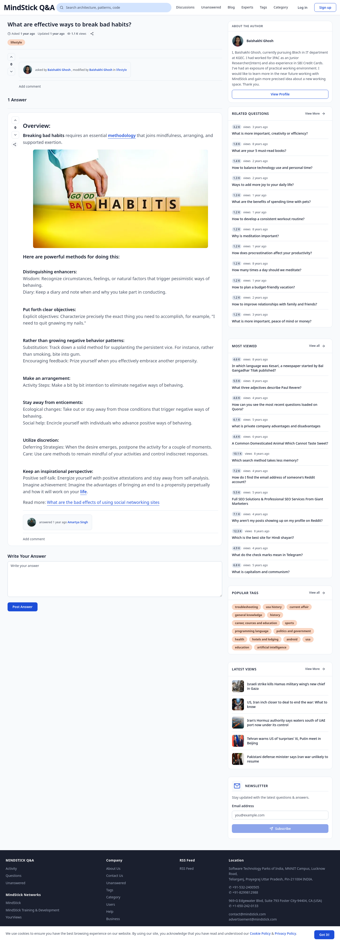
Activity (11, 868)
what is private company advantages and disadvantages (276, 426)
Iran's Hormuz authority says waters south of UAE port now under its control (286, 722)
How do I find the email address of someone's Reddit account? (273, 479)
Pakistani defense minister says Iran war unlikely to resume (287, 758)
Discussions (185, 7)
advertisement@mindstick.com (253, 919)
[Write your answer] (115, 579)
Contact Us (114, 875)
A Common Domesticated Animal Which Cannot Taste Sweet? (280, 443)
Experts (247, 7)
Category (281, 7)
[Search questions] (113, 7)
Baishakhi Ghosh (59, 70)
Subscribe (280, 828)
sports (289, 623)
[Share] (92, 34)
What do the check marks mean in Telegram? (267, 555)
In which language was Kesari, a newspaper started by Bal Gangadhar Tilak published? (277, 368)
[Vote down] (11, 71)
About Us (113, 868)
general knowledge (248, 615)
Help (110, 911)
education (242, 647)
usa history (273, 607)
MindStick (13, 902)
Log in (303, 7)
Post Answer (23, 606)
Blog (231, 7)
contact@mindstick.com (247, 914)
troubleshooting (246, 607)
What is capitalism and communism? (260, 572)
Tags (263, 7)
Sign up (325, 7)
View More (315, 113)
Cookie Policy (260, 933)
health (239, 639)
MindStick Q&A (29, 7)
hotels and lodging (265, 639)
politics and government (293, 631)
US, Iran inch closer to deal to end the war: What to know (287, 704)
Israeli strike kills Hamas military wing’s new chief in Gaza (286, 686)
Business (113, 919)
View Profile (280, 94)
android (291, 639)
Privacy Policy (285, 933)
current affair (299, 607)
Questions (13, 875)
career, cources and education (256, 623)
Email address (243, 806)
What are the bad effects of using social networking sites (103, 502)
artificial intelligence (271, 647)
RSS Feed (187, 868)
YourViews (13, 917)
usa (308, 639)
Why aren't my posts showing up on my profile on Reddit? (277, 520)
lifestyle (16, 42)
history (275, 615)
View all (317, 346)
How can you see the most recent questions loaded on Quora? (274, 406)
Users (110, 904)
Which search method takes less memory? (265, 460)
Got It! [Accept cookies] (324, 934)
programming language (251, 631)
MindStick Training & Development (32, 910)
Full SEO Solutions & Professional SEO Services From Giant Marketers (277, 501)
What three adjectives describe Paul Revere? (266, 387)
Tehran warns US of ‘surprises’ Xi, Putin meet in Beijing (284, 740)
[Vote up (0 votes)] (11, 57)
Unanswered (211, 7)
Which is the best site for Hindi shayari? (263, 537)
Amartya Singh (78, 522)
